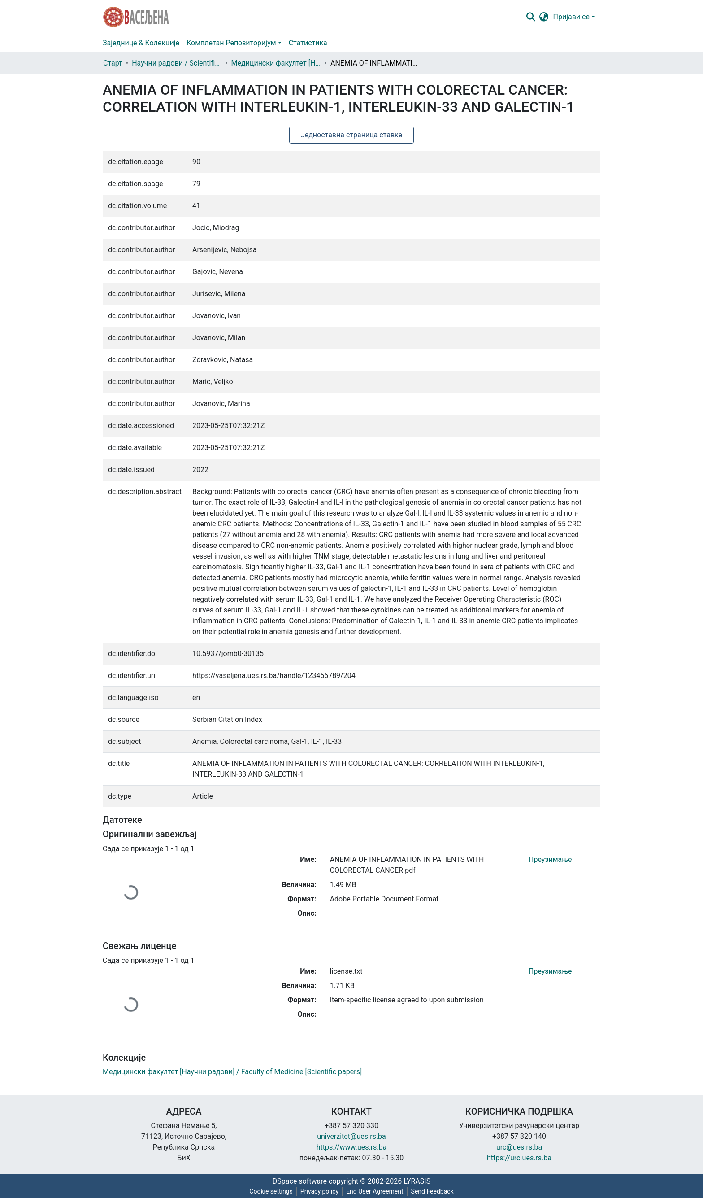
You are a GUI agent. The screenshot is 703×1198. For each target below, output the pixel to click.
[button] (544, 17)
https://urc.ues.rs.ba (519, 1158)
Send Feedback (432, 1191)
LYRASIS (417, 1181)
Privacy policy (319, 1191)
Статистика (308, 43)
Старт (112, 63)
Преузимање (550, 859)
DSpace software (300, 1181)
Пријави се (571, 17)
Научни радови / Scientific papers (176, 63)
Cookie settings (271, 1191)
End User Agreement (374, 1191)
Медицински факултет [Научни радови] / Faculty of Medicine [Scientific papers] (276, 63)
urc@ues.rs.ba (519, 1147)
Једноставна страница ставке (351, 135)
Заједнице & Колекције (141, 43)
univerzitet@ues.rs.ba (351, 1136)
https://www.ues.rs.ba (352, 1147)
